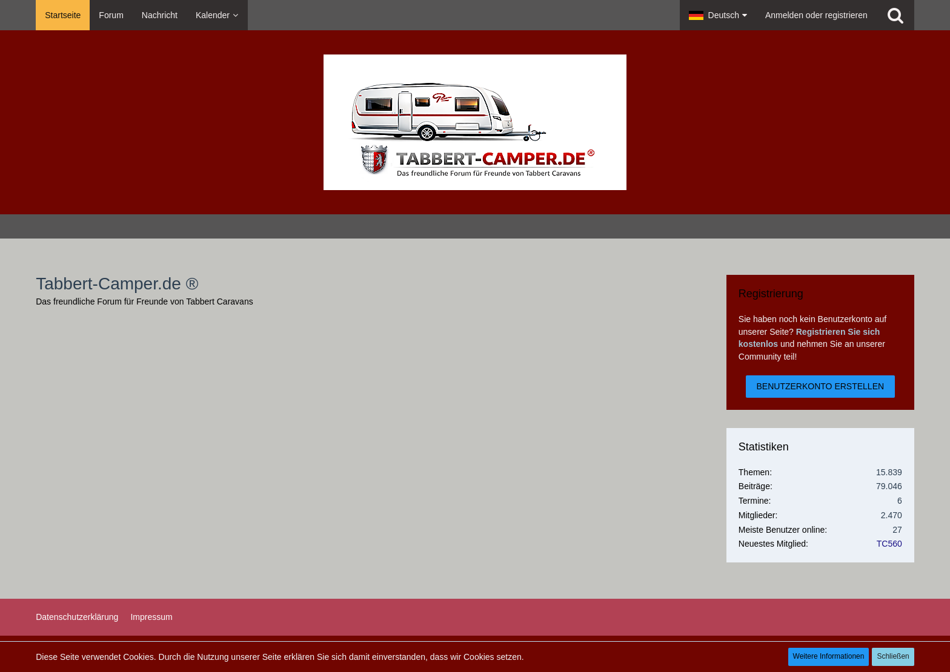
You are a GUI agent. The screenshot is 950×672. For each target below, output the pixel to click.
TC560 (889, 543)
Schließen (893, 656)
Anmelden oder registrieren (816, 15)
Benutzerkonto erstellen (821, 386)
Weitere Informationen (829, 656)
